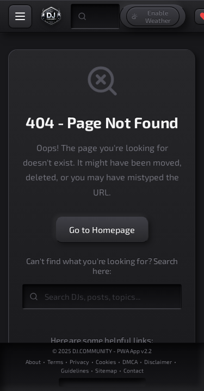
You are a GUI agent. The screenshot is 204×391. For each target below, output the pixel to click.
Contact (133, 370)
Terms (55, 361)
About (33, 361)
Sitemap (106, 370)
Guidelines (75, 370)
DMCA (130, 361)
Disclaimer (158, 361)
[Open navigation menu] (20, 16)
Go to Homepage (102, 229)
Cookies (106, 361)
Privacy (79, 361)
